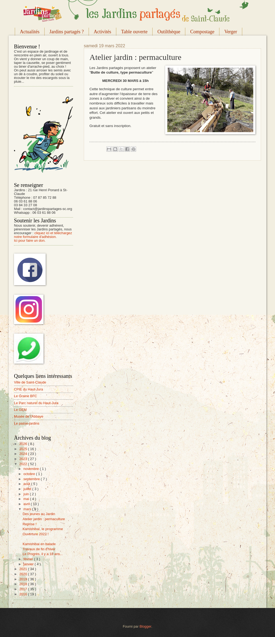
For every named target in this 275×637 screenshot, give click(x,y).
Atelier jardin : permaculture (44, 519)
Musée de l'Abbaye (28, 416)
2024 (23, 454)
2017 (23, 589)
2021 (23, 569)
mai (26, 499)
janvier (29, 564)
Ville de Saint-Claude (30, 382)
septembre (32, 479)
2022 (23, 464)
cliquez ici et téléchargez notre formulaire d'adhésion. (43, 235)
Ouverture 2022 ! (36, 534)
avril (27, 504)
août (27, 484)
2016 (23, 594)
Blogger (145, 626)
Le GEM (20, 410)
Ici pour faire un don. (29, 240)
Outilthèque (168, 31)
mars (27, 509)
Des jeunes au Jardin (39, 514)
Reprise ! (30, 524)
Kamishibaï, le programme (43, 529)
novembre (31, 469)
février (28, 559)
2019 (23, 579)
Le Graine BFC (25, 396)
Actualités (29, 31)
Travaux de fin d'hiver (39, 549)
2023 (23, 459)
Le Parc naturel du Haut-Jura (36, 403)
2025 (23, 449)
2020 (23, 574)
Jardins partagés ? (66, 31)
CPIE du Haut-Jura (28, 389)
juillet (27, 489)
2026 (23, 444)
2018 (23, 584)
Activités (102, 31)
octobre (29, 474)
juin (26, 494)
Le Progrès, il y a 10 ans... (43, 554)
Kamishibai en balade (39, 544)
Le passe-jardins (26, 423)
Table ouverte (134, 31)
